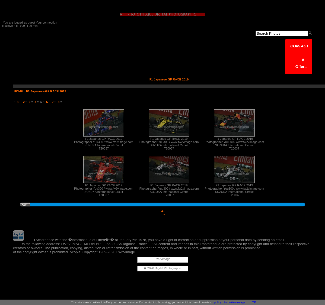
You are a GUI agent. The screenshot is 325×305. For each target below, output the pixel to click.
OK (254, 302)
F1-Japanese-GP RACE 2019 (46, 91)
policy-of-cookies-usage (230, 302)
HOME (18, 91)
